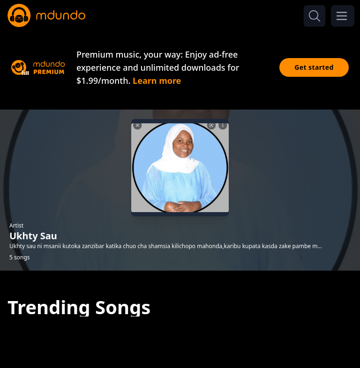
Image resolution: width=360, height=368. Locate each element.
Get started (314, 67)
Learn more (157, 80)
